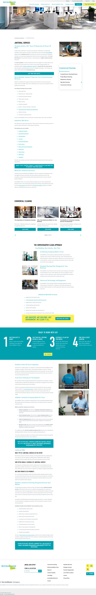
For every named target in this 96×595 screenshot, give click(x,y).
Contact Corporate (51, 572)
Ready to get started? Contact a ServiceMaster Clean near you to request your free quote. (34, 166)
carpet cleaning (21, 185)
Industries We (63, 318)
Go (40, 571)
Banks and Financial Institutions (25, 146)
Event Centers (22, 144)
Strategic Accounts (69, 4)
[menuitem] (34, 4)
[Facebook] (87, 565)
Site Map (2, 594)
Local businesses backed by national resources (36, 300)
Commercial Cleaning (34, 4)
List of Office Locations (68, 572)
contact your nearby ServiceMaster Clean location (31, 545)
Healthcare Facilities (23, 131)
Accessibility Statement (52, 578)
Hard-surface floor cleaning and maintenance (28, 109)
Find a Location (30, 568)
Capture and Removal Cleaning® (30, 66)
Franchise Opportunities (77, 1)
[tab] (81, 82)
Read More (25, 229)
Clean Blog (49, 575)
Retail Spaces (21, 152)
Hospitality (21, 157)
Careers (67, 1)
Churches (21, 139)
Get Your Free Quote (34, 73)
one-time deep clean (28, 389)
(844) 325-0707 (26, 443)
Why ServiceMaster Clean (57, 4)
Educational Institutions (24, 133)
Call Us (78, 4)
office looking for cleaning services (27, 535)
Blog (93, 1)
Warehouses (21, 154)
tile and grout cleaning (37, 185)
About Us (88, 1)
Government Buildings (23, 141)
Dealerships (21, 149)
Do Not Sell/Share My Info (9, 594)
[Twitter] (87, 569)
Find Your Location (89, 4)
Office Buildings (22, 136)
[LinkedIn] (91, 565)
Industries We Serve (45, 4)
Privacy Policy (66, 578)
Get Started (48, 354)
